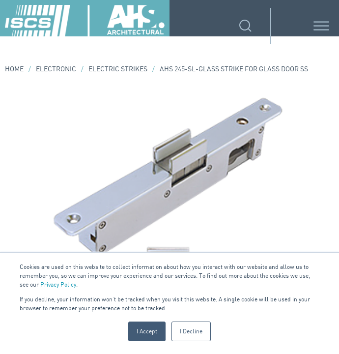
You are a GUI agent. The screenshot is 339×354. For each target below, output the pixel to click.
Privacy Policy (58, 284)
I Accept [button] (147, 331)
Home (14, 68)
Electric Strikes (117, 68)
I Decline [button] (191, 331)
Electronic (56, 68)
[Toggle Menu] (321, 25)
